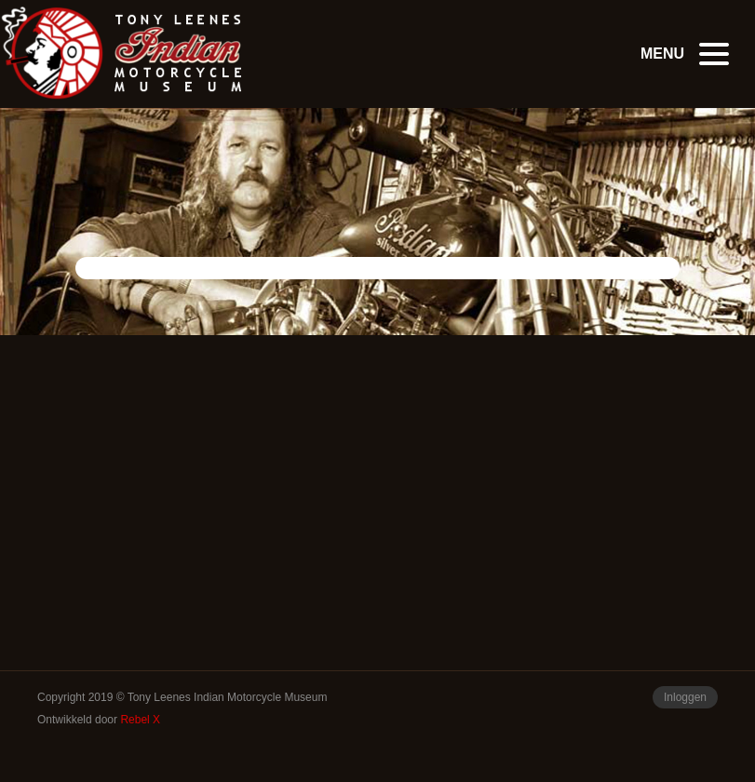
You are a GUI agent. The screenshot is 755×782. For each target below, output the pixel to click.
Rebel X (140, 719)
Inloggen (685, 697)
